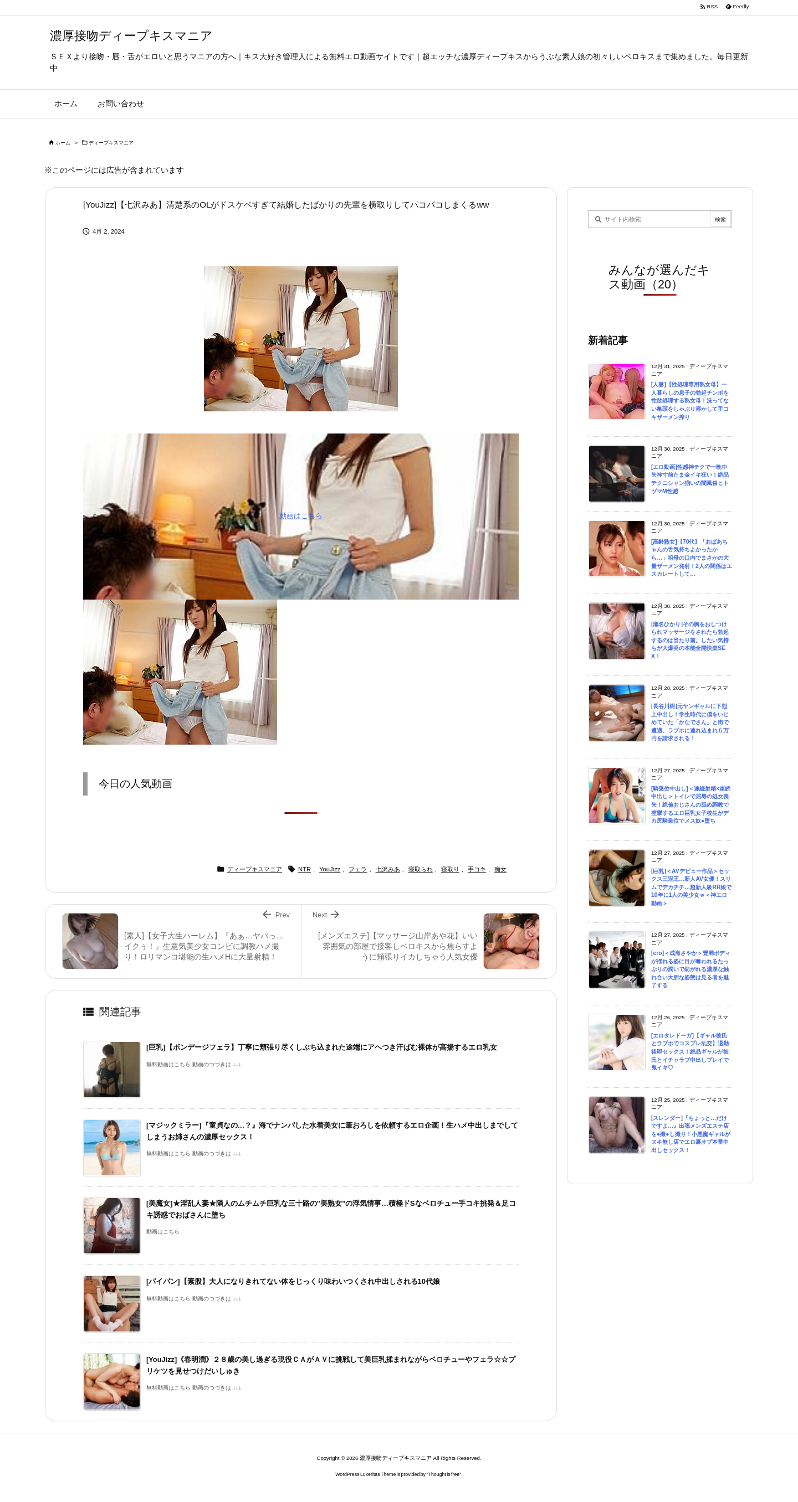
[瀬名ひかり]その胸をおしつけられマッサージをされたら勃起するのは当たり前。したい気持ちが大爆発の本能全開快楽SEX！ (690, 640)
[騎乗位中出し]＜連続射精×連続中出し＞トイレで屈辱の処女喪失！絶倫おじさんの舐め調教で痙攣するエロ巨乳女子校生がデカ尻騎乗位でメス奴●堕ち (690, 805)
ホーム (62, 143)
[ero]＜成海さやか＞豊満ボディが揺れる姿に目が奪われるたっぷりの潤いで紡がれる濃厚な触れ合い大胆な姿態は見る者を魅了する (690, 969)
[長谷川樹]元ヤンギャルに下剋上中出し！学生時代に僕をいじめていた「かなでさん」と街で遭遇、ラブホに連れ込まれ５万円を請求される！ (690, 722)
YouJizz (329, 869)
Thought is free (444, 1474)
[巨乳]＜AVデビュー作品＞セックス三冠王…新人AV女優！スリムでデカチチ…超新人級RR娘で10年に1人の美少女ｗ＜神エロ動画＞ (691, 887)
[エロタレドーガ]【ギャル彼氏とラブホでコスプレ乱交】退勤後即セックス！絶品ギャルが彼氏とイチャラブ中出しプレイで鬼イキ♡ (690, 1052)
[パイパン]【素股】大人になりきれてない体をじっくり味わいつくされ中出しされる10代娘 (293, 1281)
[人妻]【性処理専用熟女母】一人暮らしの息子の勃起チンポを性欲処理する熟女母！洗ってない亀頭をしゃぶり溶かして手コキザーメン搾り (690, 400)
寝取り (450, 869)
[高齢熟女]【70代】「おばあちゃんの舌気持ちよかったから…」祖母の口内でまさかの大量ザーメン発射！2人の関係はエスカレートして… (691, 558)
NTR (304, 869)
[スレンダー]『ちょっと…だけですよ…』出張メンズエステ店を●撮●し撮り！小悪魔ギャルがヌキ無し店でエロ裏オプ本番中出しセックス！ (690, 1134)
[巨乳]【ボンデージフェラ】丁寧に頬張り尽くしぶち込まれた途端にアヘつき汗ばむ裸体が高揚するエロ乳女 (321, 1047)
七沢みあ (388, 869)
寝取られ (420, 869)
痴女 (500, 869)
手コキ (477, 869)
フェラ (358, 869)
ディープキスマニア (111, 143)
